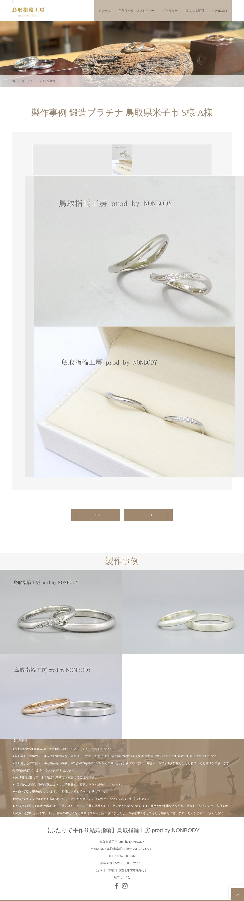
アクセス (104, 10)
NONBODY (219, 10)
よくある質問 (195, 10)
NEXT (148, 515)
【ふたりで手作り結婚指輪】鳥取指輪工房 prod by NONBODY (122, 830)
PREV (95, 515)
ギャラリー (170, 10)
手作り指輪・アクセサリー (136, 10)
